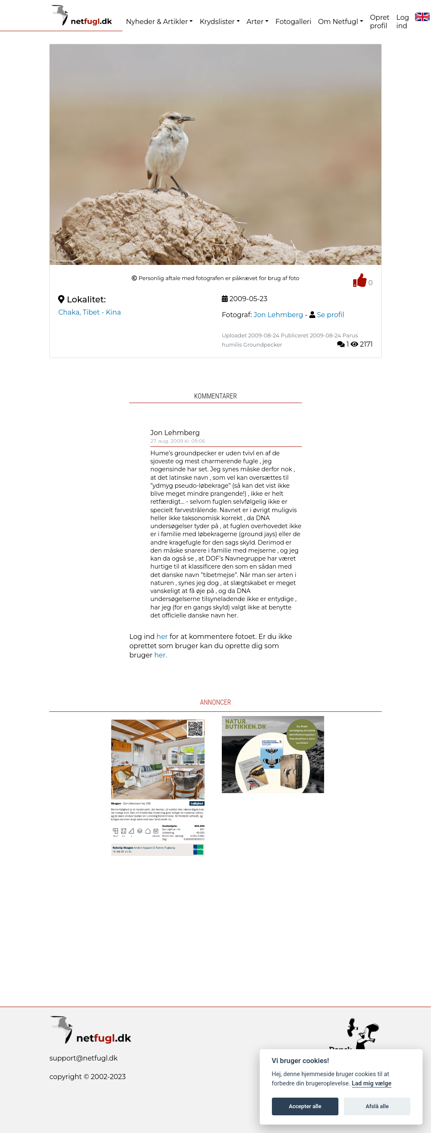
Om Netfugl (338, 22)
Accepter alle (305, 1106)
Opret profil (380, 21)
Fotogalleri (293, 22)
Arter (255, 22)
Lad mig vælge (371, 1083)
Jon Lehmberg (175, 433)
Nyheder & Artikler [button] (157, 22)
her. (160, 655)
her (162, 637)
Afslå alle (377, 1106)
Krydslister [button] (217, 22)
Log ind (402, 21)
